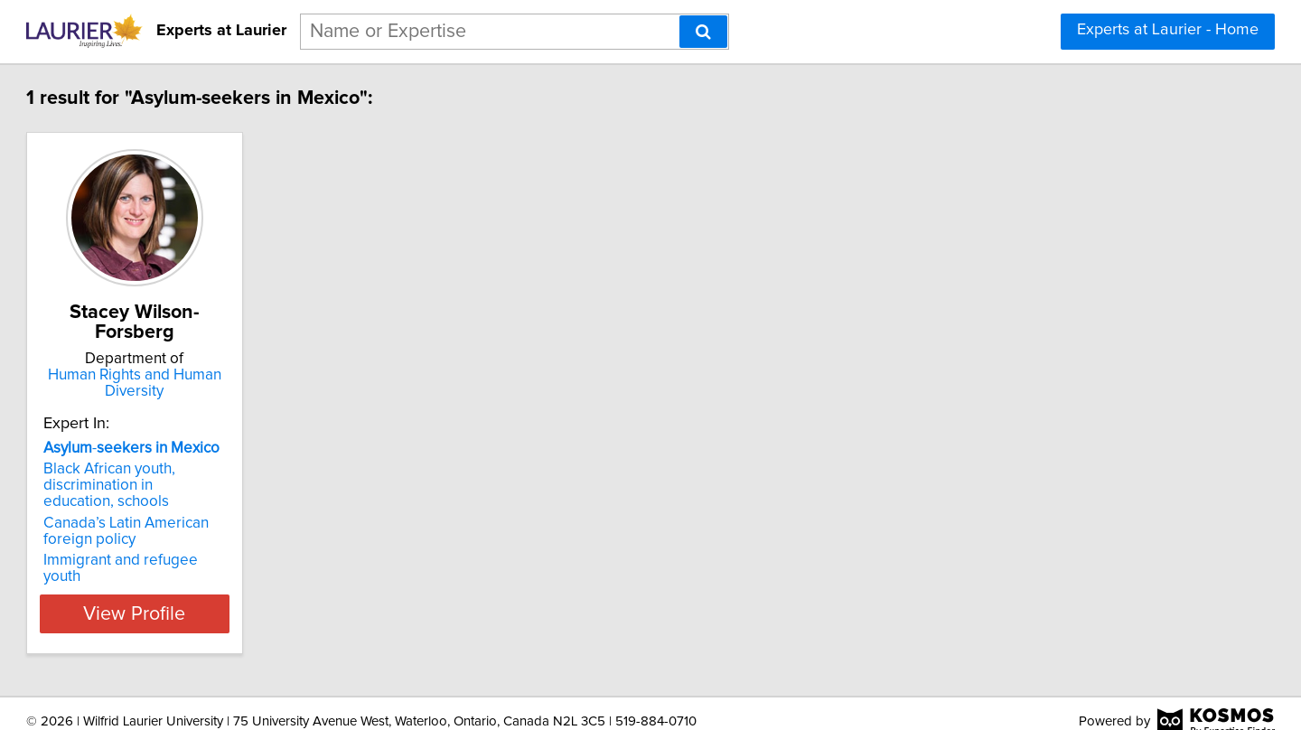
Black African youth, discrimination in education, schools (217, 485)
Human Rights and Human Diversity (239, 383)
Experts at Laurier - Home (1168, 30)
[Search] (703, 31)
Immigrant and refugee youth (223, 560)
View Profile (240, 597)
